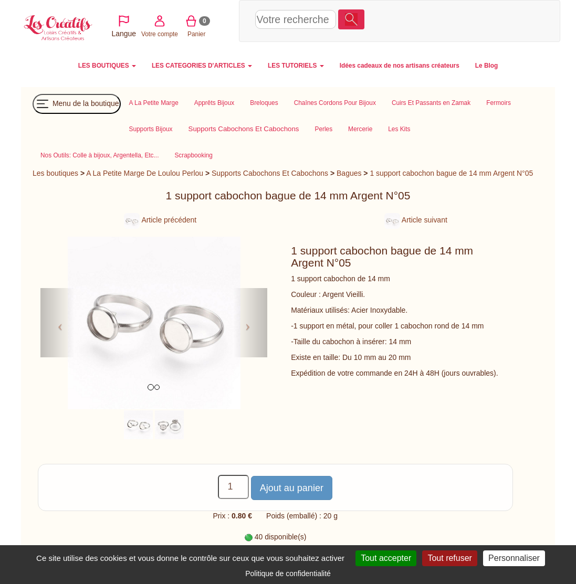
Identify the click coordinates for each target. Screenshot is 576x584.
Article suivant (415, 220)
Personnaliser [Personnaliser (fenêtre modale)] (514, 558)
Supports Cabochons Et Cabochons (270, 173)
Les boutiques (55, 173)
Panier (473, 20)
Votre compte (436, 20)
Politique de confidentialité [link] (288, 573)
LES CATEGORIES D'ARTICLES (202, 65)
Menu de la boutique (77, 104)
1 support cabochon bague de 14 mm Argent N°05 (451, 173)
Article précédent (160, 220)
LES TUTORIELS (296, 65)
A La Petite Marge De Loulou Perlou (144, 173)
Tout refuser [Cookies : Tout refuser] (449, 558)
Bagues (349, 173)
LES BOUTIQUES (107, 65)
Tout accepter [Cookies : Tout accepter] (386, 558)
